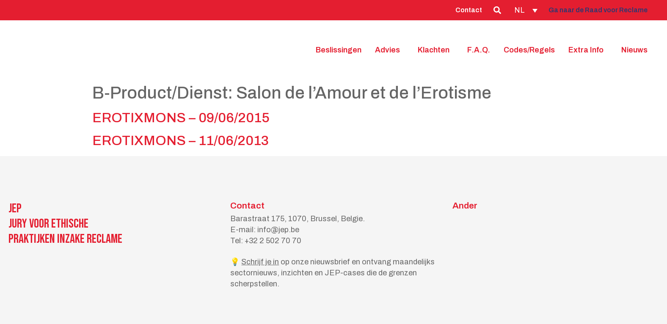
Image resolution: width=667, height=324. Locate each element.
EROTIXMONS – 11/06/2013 (180, 140)
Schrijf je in (260, 262)
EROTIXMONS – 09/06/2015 (181, 117)
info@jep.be (278, 229)
